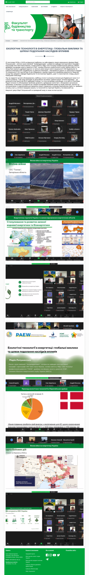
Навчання (35, 6)
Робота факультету (66, 6)
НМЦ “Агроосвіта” (30, 571)
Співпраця (9, 11)
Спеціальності (23, 6)
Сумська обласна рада (32, 568)
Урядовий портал (30, 554)
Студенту (54, 6)
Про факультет (11, 6)
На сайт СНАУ (10, 2)
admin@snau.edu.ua (14, 559)
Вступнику (44, 6)
